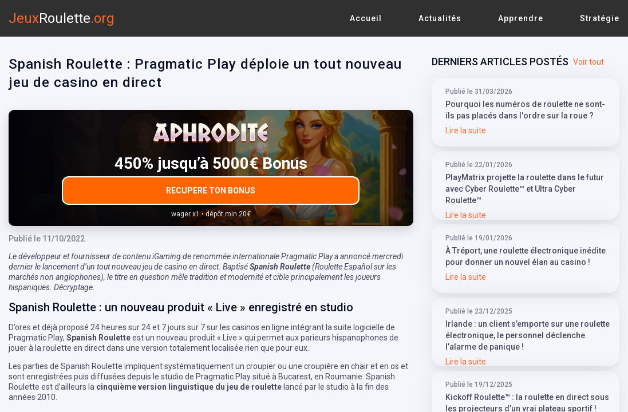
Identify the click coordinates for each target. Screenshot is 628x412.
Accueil (366, 18)
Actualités (439, 18)
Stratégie (599, 18)
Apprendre (520, 18)
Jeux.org (61, 18)
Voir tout (588, 62)
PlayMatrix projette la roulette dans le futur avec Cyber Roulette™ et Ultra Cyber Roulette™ (524, 189)
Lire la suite (465, 130)
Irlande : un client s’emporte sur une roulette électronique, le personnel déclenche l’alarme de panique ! (527, 335)
